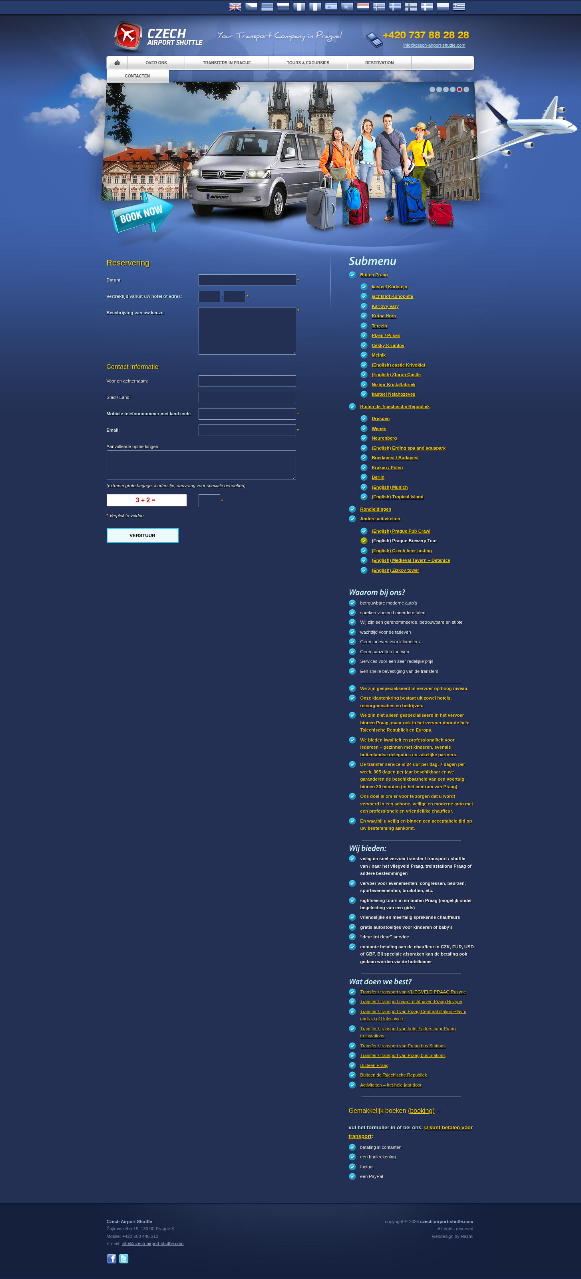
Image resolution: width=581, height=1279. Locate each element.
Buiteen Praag (374, 1065)
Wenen (379, 428)
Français (299, 7)
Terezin (379, 325)
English (235, 7)
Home (117, 62)
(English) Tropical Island (398, 496)
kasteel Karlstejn (390, 286)
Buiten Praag (374, 274)
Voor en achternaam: (127, 381)
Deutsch (267, 7)
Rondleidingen (376, 509)
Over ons (156, 63)
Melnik (379, 355)
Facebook (112, 1259)
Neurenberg (384, 438)
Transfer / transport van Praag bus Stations (403, 1045)
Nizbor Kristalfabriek (394, 384)
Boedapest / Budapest (395, 457)
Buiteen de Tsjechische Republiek (393, 1075)
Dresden (381, 418)
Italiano (315, 7)
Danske (427, 7)
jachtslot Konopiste (393, 296)
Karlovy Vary (385, 306)
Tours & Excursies (308, 63)
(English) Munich (390, 487)
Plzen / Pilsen (386, 335)
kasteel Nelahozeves (394, 394)
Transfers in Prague (227, 63)
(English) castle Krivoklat (399, 365)
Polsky (443, 7)
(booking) (421, 1110)
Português (347, 7)
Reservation (379, 63)
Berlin (378, 477)
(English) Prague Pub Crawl (401, 531)
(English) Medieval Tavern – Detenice (411, 560)
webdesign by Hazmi (452, 1236)
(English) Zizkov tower (396, 570)
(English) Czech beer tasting (402, 550)
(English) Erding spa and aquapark (409, 448)
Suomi (411, 7)
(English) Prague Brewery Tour (404, 540)
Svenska (395, 7)
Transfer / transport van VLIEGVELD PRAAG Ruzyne (413, 991)
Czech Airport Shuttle (158, 36)
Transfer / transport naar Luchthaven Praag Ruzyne (411, 1001)
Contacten (137, 76)
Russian (283, 7)
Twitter (124, 1259)
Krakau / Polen (387, 467)
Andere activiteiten (380, 518)
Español (331, 7)
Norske (379, 7)
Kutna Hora (384, 315)
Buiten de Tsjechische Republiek (395, 406)
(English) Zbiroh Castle (396, 374)
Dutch (363, 7)
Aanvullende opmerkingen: (133, 446)
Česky (251, 7)
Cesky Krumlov (388, 345)
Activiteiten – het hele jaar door (391, 1085)
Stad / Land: (119, 397)
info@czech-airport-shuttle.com (435, 45)
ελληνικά (459, 7)
